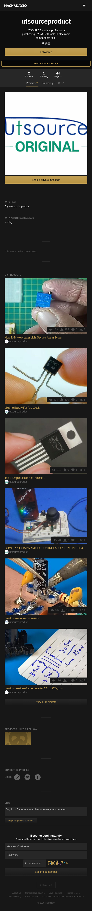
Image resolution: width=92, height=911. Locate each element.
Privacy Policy (14, 896)
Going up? (45, 885)
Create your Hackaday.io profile (29, 839)
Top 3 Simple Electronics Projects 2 (25, 478)
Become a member (46, 871)
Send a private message (46, 63)
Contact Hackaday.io (35, 893)
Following (48, 83)
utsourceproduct (16, 341)
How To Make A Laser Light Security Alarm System (34, 337)
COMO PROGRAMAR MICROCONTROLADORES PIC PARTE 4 (44, 548)
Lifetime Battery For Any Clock (22, 407)
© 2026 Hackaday (46, 903)
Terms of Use (73, 893)
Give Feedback (56, 893)
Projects (32, 83)
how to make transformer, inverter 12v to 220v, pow (34, 688)
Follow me (46, 52)
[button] (84, 5)
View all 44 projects (46, 702)
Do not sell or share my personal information (63, 896)
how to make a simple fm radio (22, 618)
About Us (16, 893)
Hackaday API (31, 896)
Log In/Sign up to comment (21, 820)
